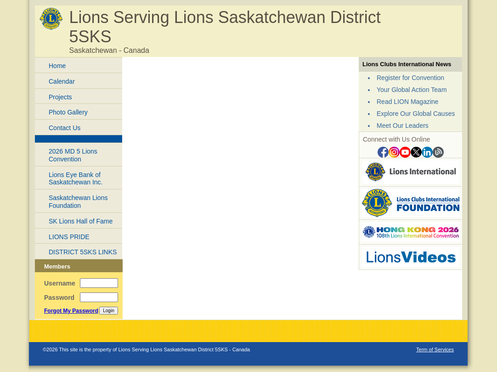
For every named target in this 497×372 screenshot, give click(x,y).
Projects (60, 97)
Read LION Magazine (408, 101)
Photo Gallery (68, 112)
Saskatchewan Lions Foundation (78, 201)
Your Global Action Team (412, 89)
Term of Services (435, 349)
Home (57, 65)
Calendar (62, 81)
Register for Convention (410, 77)
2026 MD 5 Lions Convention (73, 155)
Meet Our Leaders (403, 125)
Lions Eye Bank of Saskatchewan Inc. (76, 178)
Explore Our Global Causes (416, 113)
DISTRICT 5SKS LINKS (83, 252)
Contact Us (64, 128)
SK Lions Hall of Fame (81, 221)
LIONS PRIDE (69, 236)
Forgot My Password (71, 311)
